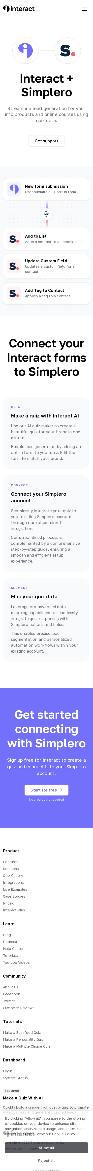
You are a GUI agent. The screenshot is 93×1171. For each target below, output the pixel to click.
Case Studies (14, 896)
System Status (15, 1078)
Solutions (11, 869)
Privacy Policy (38, 1149)
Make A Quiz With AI (23, 1097)
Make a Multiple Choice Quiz (26, 1046)
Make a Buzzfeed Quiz (22, 1032)
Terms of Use (12, 1149)
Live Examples (15, 889)
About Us (10, 987)
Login (7, 1071)
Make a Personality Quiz (23, 1039)
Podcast (10, 942)
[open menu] (84, 9)
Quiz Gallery (13, 875)
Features (10, 862)
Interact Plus (14, 910)
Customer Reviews (18, 1008)
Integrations (13, 882)
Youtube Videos (16, 962)
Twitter (9, 1001)
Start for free (46, 790)
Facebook (11, 994)
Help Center (13, 948)
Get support (46, 140)
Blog (7, 935)
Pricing (8, 903)
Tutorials (10, 955)
